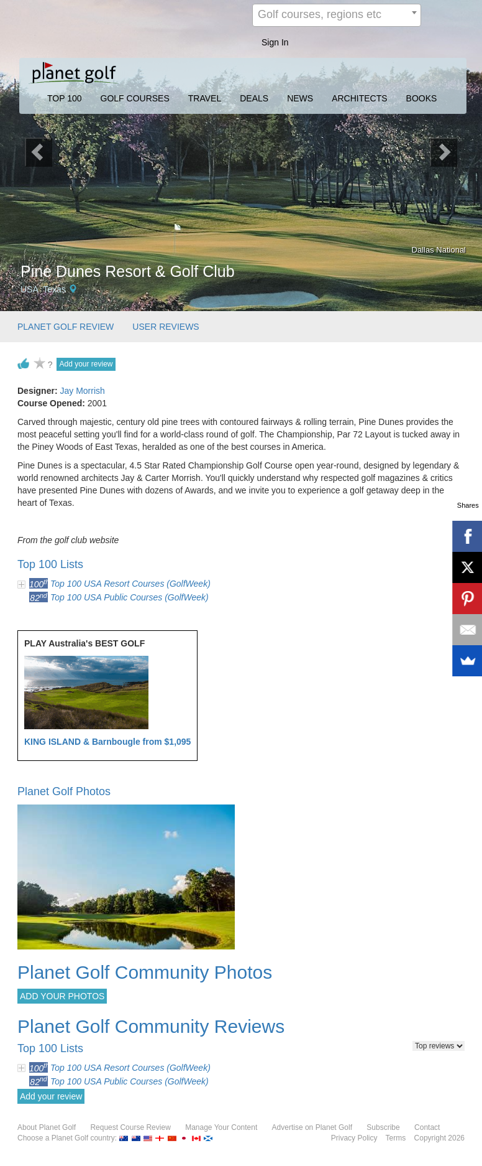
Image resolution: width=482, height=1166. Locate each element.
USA (29, 289)
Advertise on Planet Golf (312, 1127)
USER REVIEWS (165, 327)
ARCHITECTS (359, 98)
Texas (54, 289)
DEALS (254, 98)
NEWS (300, 98)
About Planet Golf (46, 1127)
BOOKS (421, 98)
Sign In (275, 42)
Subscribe (382, 1127)
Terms (396, 1138)
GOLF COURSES (135, 98)
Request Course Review (130, 1127)
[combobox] (336, 15)
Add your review (85, 364)
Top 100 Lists (50, 564)
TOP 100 (64, 98)
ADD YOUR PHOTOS (62, 996)
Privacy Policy (354, 1138)
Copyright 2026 (439, 1138)
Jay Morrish (82, 391)
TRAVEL (204, 98)
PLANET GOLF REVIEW (65, 327)
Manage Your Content (221, 1127)
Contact (427, 1127)
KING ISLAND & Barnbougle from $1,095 (107, 742)
